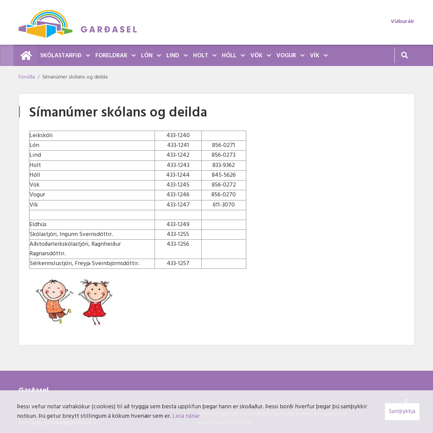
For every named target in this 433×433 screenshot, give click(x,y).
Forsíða (27, 77)
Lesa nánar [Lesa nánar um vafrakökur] (186, 416)
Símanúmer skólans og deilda (75, 77)
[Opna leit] (404, 55)
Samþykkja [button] (402, 411)
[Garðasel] (81, 22)
